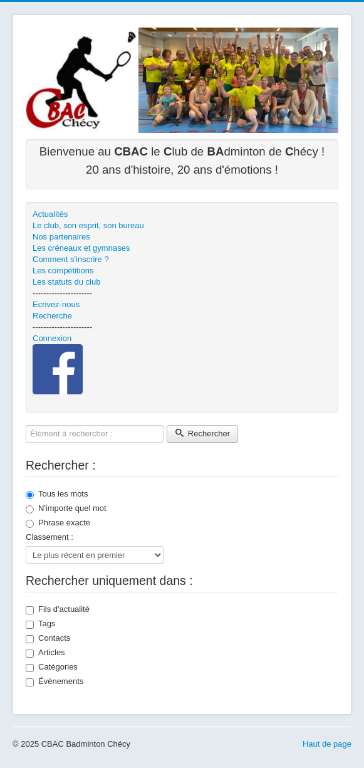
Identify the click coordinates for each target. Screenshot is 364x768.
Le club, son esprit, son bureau (88, 225)
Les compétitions (63, 270)
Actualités (50, 214)
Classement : (49, 537)
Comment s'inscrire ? (71, 259)
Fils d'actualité (58, 609)
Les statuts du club (66, 282)
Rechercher (202, 433)
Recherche (52, 315)
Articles (45, 653)
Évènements (54, 681)
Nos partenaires (61, 236)
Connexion (52, 338)
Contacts (48, 638)
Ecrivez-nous (56, 304)
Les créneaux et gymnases (81, 248)
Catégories (52, 667)
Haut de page (327, 744)
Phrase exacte (58, 523)
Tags (40, 624)
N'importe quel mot (66, 508)
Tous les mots (57, 494)
